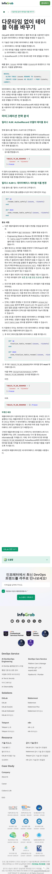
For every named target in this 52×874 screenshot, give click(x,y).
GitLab (4, 703)
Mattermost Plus (33, 707)
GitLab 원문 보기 (10, 549)
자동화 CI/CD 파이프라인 (11, 674)
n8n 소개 (31, 727)
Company (6, 772)
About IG (5, 777)
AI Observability (7, 687)
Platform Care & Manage (37, 663)
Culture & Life (7, 791)
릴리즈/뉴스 (6, 751)
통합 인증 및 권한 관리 (10, 670)
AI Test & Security (8, 678)
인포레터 (5, 760)
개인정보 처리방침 (38, 864)
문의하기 (45, 3)
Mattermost (32, 703)
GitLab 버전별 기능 (8, 756)
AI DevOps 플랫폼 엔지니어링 (12, 666)
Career (4, 784)
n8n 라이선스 (32, 731)
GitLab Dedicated (8, 711)
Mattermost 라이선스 (35, 711)
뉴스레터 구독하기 (26, 597)
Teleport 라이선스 (8, 731)
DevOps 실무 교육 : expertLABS (35, 669)
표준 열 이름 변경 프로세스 (32, 277)
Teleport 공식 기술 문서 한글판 (37, 756)
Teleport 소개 (6, 727)
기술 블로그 (6, 747)
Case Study (8, 766)
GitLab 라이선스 (7, 715)
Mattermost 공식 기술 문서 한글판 (38, 751)
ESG (3, 797)
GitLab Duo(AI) (7, 707)
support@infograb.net (41, 871)
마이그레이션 (6, 682)
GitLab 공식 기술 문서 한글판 (36, 747)
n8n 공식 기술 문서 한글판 (35, 760)
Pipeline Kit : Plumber (36, 674)
